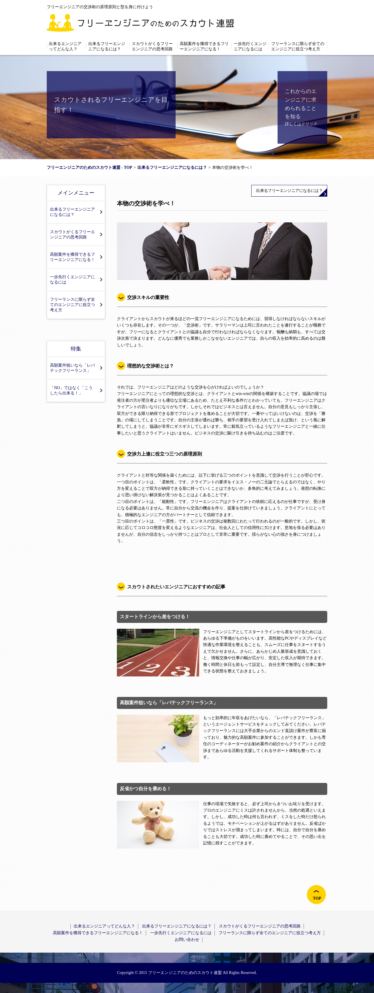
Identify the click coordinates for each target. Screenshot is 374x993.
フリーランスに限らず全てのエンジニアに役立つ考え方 (297, 46)
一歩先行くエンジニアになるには (250, 46)
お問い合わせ (187, 939)
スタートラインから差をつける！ (155, 616)
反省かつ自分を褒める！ (145, 788)
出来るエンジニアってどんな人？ (65, 46)
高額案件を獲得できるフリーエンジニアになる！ (204, 46)
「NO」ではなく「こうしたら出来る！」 (71, 390)
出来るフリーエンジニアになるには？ (106, 46)
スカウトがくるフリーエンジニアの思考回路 (152, 46)
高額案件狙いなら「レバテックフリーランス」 (72, 368)
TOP (317, 898)
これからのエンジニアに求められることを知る (300, 103)
